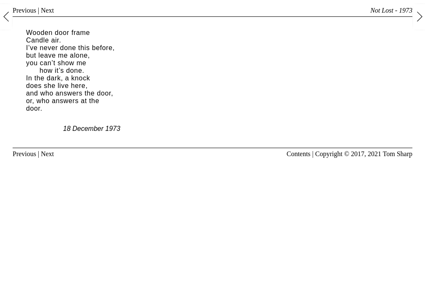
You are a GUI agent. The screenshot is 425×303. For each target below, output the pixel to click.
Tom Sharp (397, 153)
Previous (24, 10)
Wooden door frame (58, 32)
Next (47, 10)
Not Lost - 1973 (391, 10)
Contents (299, 153)
